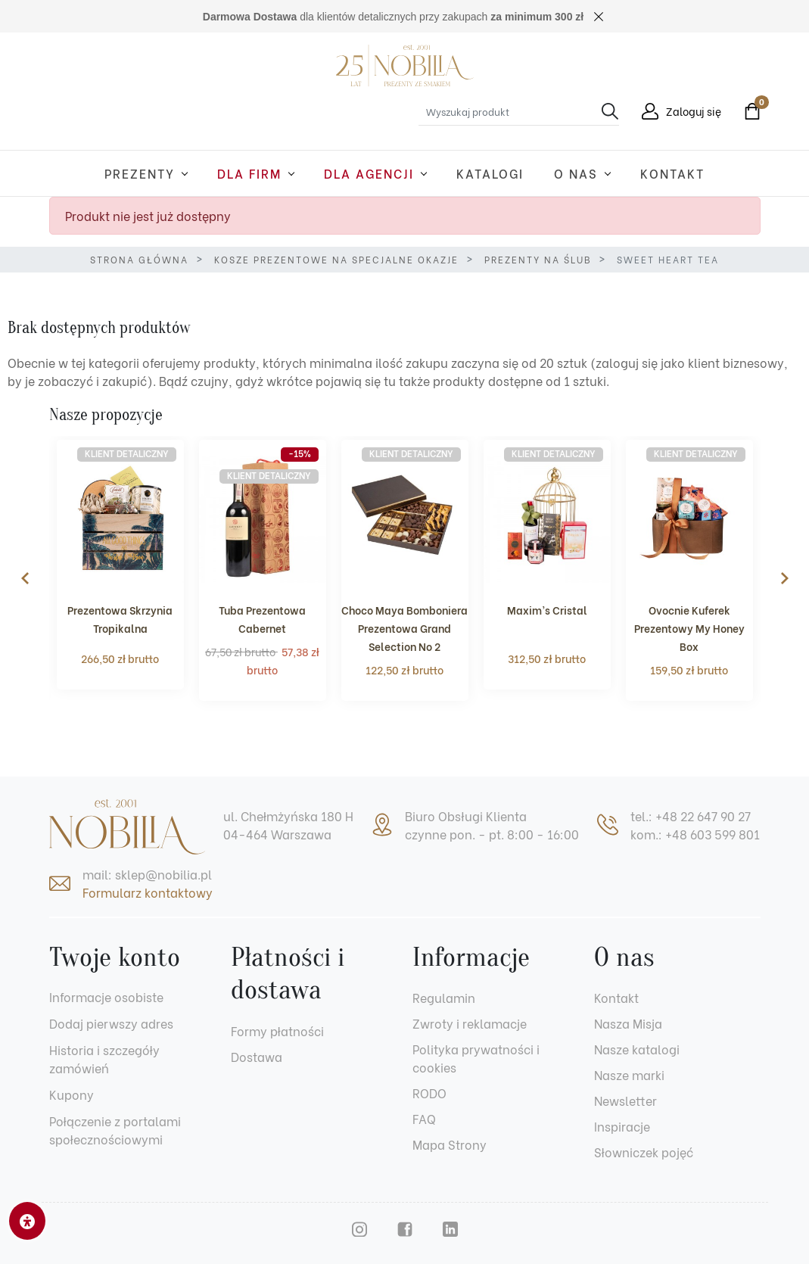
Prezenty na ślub (537, 259)
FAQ (424, 1118)
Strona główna (139, 259)
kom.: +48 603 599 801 (695, 833)
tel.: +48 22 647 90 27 (690, 815)
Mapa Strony (449, 1144)
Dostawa (256, 1056)
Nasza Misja (628, 1023)
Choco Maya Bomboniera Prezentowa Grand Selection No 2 (404, 628)
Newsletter (625, 1100)
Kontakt (616, 997)
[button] (748, 111)
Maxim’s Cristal (547, 610)
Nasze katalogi (637, 1048)
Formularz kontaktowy (147, 892)
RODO (429, 1092)
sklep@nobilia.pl (163, 874)
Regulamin (443, 997)
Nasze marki (629, 1074)
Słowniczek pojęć (643, 1151)
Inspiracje (622, 1126)
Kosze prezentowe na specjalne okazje (336, 259)
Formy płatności (277, 1030)
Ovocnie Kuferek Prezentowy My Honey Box (689, 628)
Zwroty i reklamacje (469, 1023)
